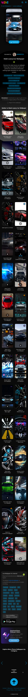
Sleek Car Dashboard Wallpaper (20, 258)
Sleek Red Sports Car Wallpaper (21, 228)
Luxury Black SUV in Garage (20, 289)
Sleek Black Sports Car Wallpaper (20, 350)
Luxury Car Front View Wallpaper (20, 319)
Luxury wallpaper (17, 6)
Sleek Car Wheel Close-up (20, 411)
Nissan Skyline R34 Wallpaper (7, 380)
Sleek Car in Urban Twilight (7, 350)
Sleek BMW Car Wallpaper (20, 380)
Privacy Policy (10, 690)
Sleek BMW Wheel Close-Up (20, 532)
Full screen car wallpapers (14, 78)
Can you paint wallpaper (14, 90)
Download (14, 42)
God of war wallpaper (14, 85)
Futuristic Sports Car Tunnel (7, 441)
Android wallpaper (14, 580)
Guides (19, 690)
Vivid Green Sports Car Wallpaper (7, 502)
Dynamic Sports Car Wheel (20, 198)
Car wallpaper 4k (8, 75)
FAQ (16, 690)
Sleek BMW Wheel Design (7, 472)
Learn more (14, 640)
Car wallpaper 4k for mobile (9, 83)
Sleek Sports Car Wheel (7, 227)
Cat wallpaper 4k (21, 83)
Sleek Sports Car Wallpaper (20, 137)
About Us (10, 688)
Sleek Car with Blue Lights (7, 411)
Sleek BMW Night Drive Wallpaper (7, 258)
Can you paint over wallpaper (14, 93)
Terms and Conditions (19, 688)
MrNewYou (18, 54)
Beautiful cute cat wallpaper (14, 88)
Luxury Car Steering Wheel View (20, 441)
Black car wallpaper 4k (19, 75)
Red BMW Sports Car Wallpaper (7, 137)
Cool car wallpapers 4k (14, 80)
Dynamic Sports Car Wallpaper (20, 472)
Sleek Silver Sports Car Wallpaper (7, 167)
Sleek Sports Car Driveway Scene (20, 563)
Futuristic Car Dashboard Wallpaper (20, 167)
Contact (4, 688)
